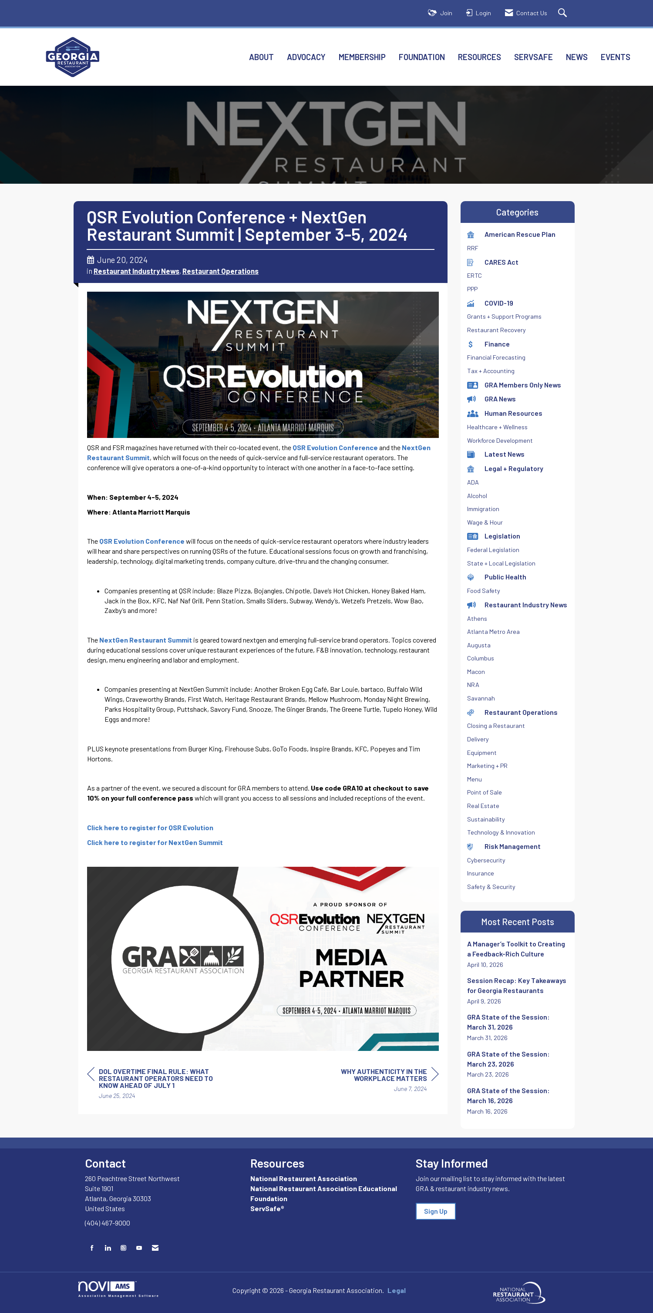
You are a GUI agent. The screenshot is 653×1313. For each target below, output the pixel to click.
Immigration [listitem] (483, 508)
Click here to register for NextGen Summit (155, 842)
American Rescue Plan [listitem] (511, 234)
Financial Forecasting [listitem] (496, 357)
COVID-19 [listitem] (490, 303)
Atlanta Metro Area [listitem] (493, 631)
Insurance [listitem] (480, 873)
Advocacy (306, 57)
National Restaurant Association (303, 1178)
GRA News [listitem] (491, 398)
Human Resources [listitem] (504, 413)
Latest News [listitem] (496, 454)
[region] (373, 1081)
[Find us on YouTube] (139, 1248)
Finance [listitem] (488, 344)
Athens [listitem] (477, 618)
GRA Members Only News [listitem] (514, 384)
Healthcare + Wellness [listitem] (497, 427)
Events (615, 57)
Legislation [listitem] (493, 536)
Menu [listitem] (474, 779)
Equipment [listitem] (482, 752)
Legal (396, 1290)
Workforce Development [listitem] (500, 440)
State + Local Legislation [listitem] (501, 563)
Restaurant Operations (220, 270)
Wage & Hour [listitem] (485, 522)
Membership (362, 57)
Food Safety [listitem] (483, 590)
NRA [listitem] (473, 684)
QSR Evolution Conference (335, 447)
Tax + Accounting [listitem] (491, 370)
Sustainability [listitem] (486, 819)
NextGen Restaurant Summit (145, 640)
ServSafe (533, 57)
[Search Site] (563, 13)
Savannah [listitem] (481, 698)
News (577, 57)
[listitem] (518, 954)
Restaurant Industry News (136, 270)
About (261, 57)
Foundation (422, 57)
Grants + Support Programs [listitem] (504, 316)
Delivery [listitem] (478, 739)
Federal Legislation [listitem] (493, 549)
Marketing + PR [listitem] (487, 765)
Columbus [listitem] (480, 658)
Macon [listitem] (476, 671)
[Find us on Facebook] (92, 1248)
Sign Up (436, 1211)
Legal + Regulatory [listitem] (505, 468)
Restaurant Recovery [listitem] (496, 329)
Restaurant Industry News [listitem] (517, 604)
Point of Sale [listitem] (484, 792)
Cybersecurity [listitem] (486, 860)
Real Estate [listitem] (483, 805)
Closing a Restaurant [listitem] (496, 725)
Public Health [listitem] (496, 576)
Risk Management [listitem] (504, 846)
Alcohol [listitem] (477, 495)
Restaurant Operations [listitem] (512, 712)
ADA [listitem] (473, 482)
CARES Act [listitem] (492, 262)
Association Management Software (118, 1289)
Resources (479, 57)
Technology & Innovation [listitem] (501, 832)
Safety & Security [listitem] (491, 886)
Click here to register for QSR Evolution (150, 827)
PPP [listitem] (472, 289)
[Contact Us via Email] (155, 1248)
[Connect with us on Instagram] (123, 1248)
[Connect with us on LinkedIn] (108, 1248)
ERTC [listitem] (474, 275)
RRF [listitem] (472, 248)
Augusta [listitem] (479, 645)
